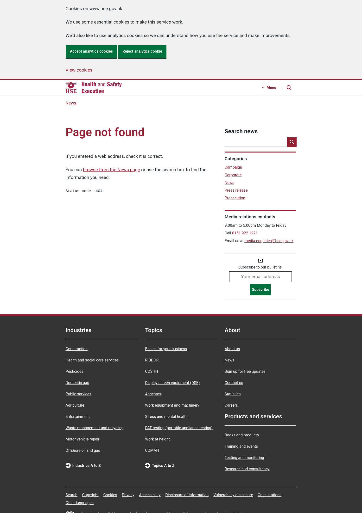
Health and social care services (92, 360)
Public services (78, 394)
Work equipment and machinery (172, 405)
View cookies (79, 70)
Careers (231, 405)
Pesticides (74, 371)
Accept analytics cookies (91, 51)
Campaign (233, 167)
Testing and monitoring (244, 457)
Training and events (241, 446)
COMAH (152, 450)
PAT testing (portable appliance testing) (179, 428)
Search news (241, 131)
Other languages (80, 503)
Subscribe (260, 289)
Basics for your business (166, 349)
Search (71, 495)
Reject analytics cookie (142, 51)
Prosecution (235, 198)
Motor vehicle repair (83, 439)
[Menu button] (269, 88)
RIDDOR (152, 360)
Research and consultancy (247, 469)
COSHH (151, 371)
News (71, 103)
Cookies (110, 495)
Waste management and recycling (95, 428)
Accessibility (150, 495)
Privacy (128, 495)
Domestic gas (77, 382)
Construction (77, 349)
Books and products (242, 435)
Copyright (90, 495)
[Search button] (289, 88)
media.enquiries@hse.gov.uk (268, 240)
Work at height (157, 439)
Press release (236, 190)
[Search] (292, 142)
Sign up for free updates (245, 371)
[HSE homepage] (94, 87)
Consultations (269, 495)
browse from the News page (111, 169)
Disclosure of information (187, 495)
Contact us (234, 382)
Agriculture (75, 405)
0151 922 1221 (245, 233)
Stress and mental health (166, 416)
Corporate (233, 175)
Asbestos (153, 394)
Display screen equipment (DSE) (172, 382)
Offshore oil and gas (83, 450)
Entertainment (78, 416)
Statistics (233, 394)
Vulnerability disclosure (233, 495)
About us (232, 349)
